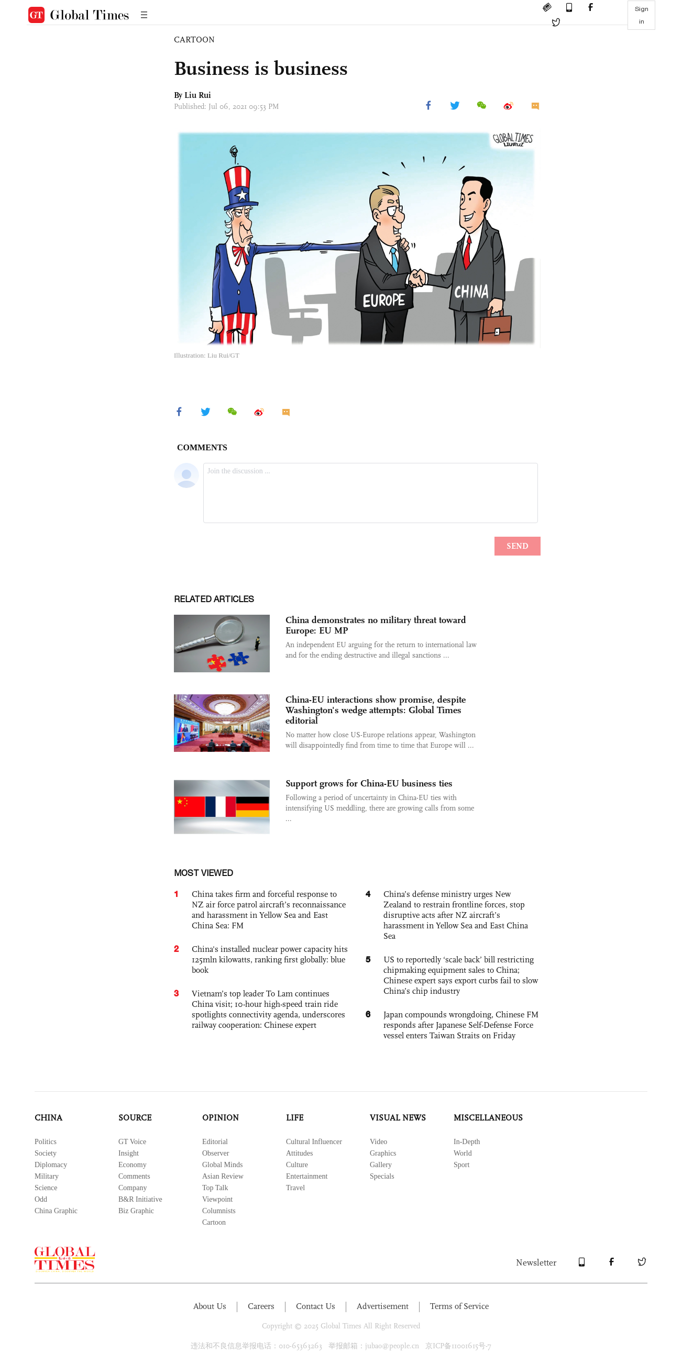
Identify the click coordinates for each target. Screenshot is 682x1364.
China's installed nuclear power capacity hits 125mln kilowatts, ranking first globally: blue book (270, 959)
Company (132, 1188)
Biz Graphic (136, 1211)
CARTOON (194, 40)
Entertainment (306, 1176)
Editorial (215, 1142)
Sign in (641, 15)
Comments (134, 1176)
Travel (295, 1188)
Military (47, 1176)
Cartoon (214, 1222)
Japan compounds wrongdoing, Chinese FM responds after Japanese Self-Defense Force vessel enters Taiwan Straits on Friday (460, 1025)
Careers (261, 1306)
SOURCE (134, 1118)
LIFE (294, 1118)
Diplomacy (51, 1165)
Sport (461, 1165)
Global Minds (222, 1165)
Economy (132, 1165)
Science (46, 1188)
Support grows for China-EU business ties (369, 783)
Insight (128, 1153)
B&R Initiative (140, 1199)
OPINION (220, 1118)
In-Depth (467, 1142)
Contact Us (315, 1306)
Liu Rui (197, 95)
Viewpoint (217, 1199)
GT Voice (132, 1142)
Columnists (219, 1211)
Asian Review (223, 1176)
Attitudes (299, 1153)
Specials (382, 1176)
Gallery (381, 1165)
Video (378, 1142)
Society (46, 1153)
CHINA (48, 1118)
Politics (46, 1142)
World (463, 1153)
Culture (297, 1165)
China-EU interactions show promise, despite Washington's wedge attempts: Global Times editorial (375, 710)
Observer (215, 1153)
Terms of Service (459, 1306)
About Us (209, 1306)
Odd (41, 1199)
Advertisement (383, 1306)
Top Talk (215, 1188)
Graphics (383, 1153)
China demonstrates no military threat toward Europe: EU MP (375, 625)
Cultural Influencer (314, 1142)
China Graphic (56, 1211)
